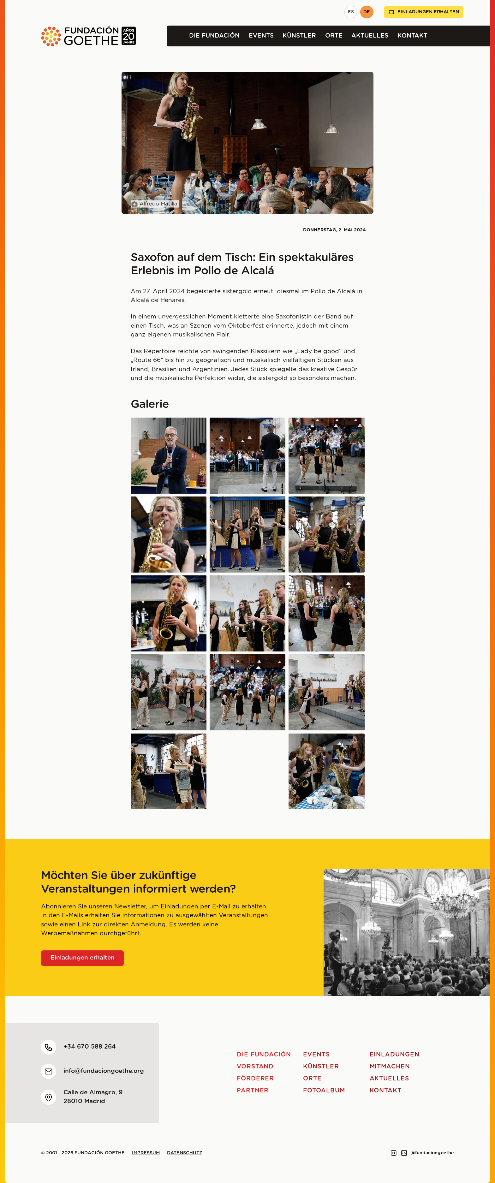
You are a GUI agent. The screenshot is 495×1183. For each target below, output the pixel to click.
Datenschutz (184, 1153)
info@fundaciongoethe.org (103, 1071)
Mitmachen (390, 1067)
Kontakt (412, 36)
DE (366, 12)
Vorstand (255, 1067)
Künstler (299, 36)
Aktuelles (369, 36)
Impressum (146, 1153)
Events (261, 36)
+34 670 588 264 (89, 1047)
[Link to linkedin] (404, 1153)
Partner (253, 1091)
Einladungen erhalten (423, 12)
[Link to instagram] (393, 1153)
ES (351, 12)
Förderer (255, 1079)
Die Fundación (214, 36)
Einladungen (395, 1055)
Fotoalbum (324, 1091)
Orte (334, 36)
